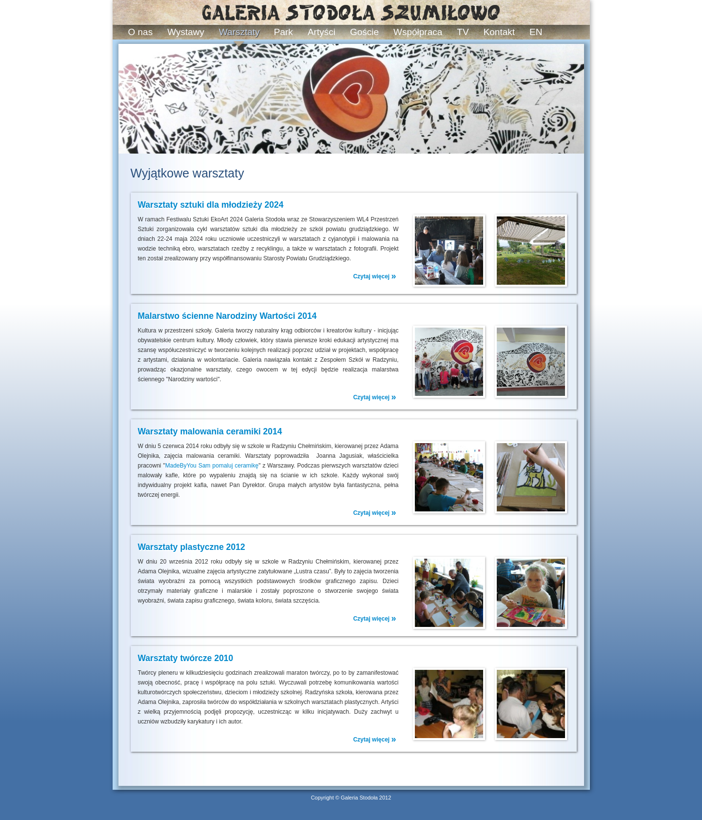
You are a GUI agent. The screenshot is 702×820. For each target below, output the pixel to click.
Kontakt (499, 32)
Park (283, 32)
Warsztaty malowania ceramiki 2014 (210, 431)
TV (462, 32)
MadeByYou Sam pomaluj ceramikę (211, 465)
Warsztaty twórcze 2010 (186, 658)
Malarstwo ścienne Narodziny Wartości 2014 (227, 316)
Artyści (321, 32)
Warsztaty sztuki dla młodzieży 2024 (211, 205)
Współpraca (417, 32)
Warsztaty (239, 32)
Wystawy (185, 32)
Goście (364, 32)
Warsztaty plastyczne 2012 (191, 547)
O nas (140, 32)
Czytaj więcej (374, 276)
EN (535, 32)
